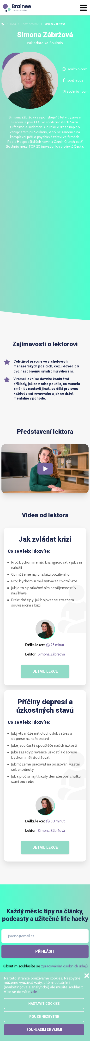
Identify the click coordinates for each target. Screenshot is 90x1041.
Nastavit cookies (44, 1004)
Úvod (13, 24)
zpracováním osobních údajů (64, 966)
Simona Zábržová (51, 654)
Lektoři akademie (30, 24)
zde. (34, 991)
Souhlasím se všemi (44, 1030)
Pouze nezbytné (44, 1017)
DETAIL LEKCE (45, 671)
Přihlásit (45, 951)
